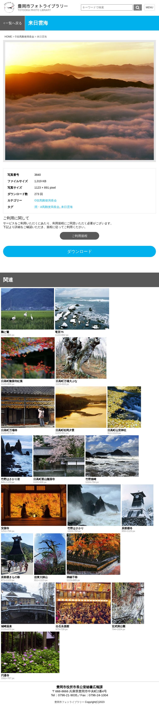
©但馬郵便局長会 (45, 200)
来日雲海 (67, 207)
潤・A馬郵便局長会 (46, 207)
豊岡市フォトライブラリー (69, 702)
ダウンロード (79, 251)
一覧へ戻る (13, 23)
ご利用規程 (79, 236)
